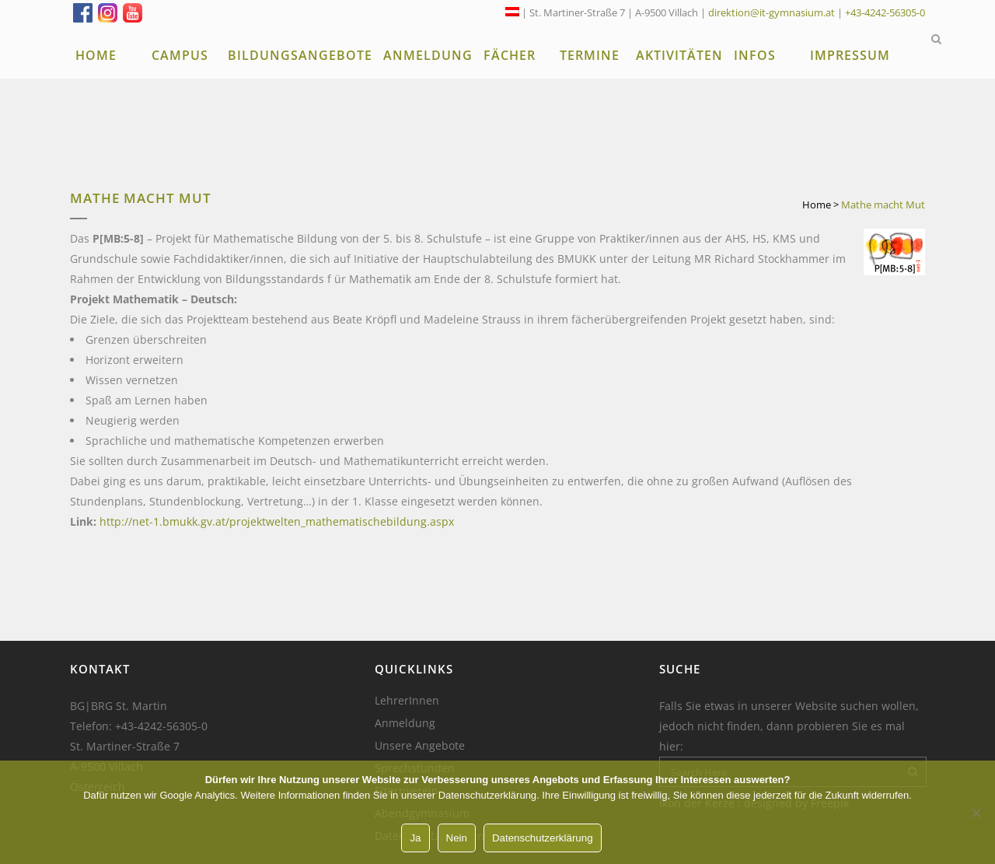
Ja (415, 838)
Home (816, 205)
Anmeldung (405, 723)
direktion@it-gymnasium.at (771, 12)
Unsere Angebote (420, 745)
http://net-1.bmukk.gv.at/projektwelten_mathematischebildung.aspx (277, 521)
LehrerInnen (407, 700)
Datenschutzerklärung (542, 838)
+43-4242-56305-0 (885, 12)
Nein (456, 838)
